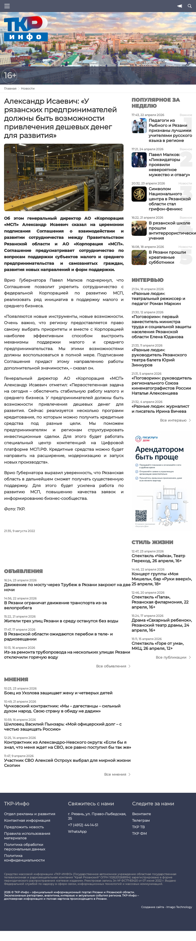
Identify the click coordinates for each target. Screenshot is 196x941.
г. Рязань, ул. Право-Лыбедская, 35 (97, 816)
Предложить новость (24, 827)
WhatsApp (77, 831)
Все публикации (171, 657)
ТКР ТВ (138, 827)
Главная (10, 88)
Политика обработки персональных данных (24, 846)
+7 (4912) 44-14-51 (83, 825)
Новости (27, 88)
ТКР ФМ (139, 833)
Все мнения (115, 774)
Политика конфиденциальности (24, 857)
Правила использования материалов (27, 835)
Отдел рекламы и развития (29, 814)
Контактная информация (27, 820)
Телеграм (141, 820)
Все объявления (111, 666)
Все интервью (173, 420)
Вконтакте (141, 814)
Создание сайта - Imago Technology (166, 907)
